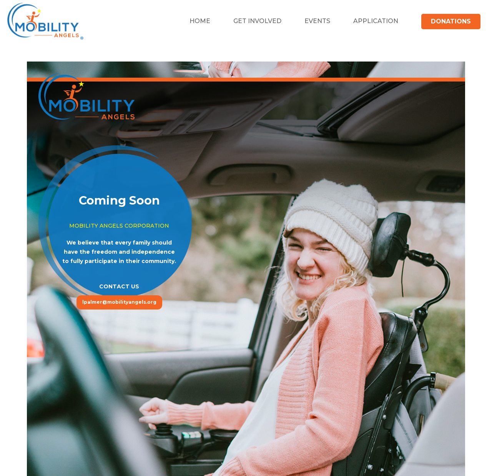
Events (317, 21)
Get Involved (257, 21)
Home (199, 21)
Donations (451, 21)
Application (375, 21)
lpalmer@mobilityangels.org (119, 302)
